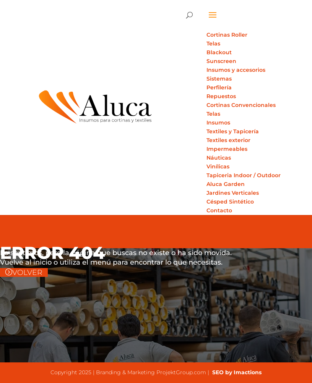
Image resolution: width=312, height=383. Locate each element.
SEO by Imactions (236, 372)
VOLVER (27, 272)
